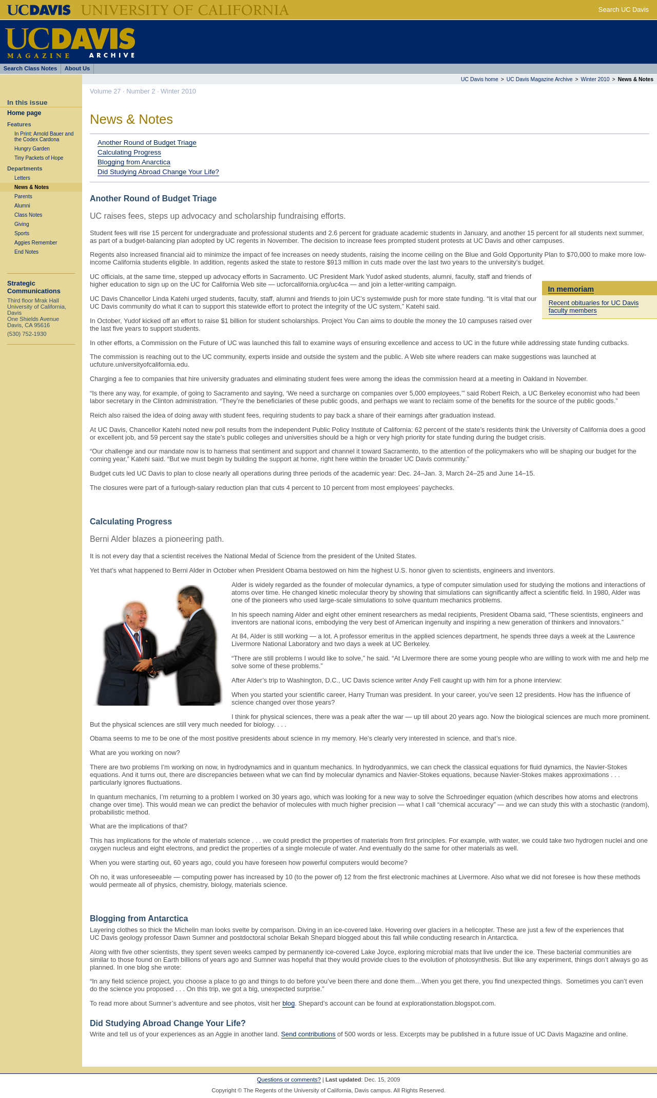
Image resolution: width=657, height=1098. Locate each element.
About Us (77, 68)
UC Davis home (479, 79)
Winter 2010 (595, 79)
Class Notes (28, 215)
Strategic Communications (34, 287)
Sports (21, 233)
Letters (22, 178)
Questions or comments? (289, 1079)
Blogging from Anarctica (134, 162)
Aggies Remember (35, 242)
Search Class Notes (30, 68)
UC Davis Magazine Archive (540, 79)
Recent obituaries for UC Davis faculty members (594, 306)
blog (288, 1003)
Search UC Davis (623, 9)
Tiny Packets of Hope (38, 158)
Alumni (22, 206)
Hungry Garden (32, 149)
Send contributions (308, 1034)
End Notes (26, 252)
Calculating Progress (129, 152)
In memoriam (571, 289)
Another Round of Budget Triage (147, 142)
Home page (24, 113)
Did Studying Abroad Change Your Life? (158, 172)
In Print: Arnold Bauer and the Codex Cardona (43, 136)
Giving (21, 224)
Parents (23, 196)
